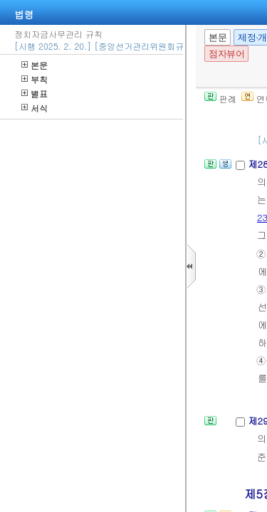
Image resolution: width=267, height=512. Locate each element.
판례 (220, 98)
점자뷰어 (226, 53)
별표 (34, 93)
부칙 (34, 79)
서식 (34, 108)
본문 (34, 65)
